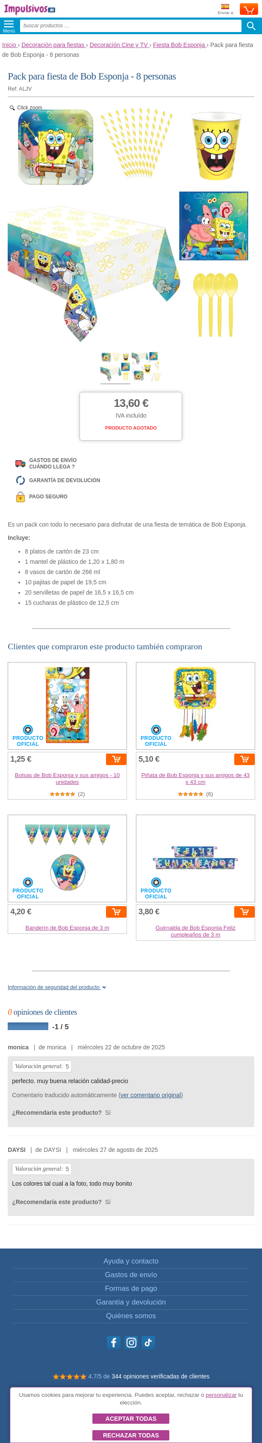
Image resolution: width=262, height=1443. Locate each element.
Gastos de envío (131, 1275)
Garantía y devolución (131, 1302)
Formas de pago (131, 1288)
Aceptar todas (131, 1418)
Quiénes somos (131, 1316)
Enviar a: (226, 9)
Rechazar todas (131, 1435)
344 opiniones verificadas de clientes (160, 1376)
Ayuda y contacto (130, 1261)
